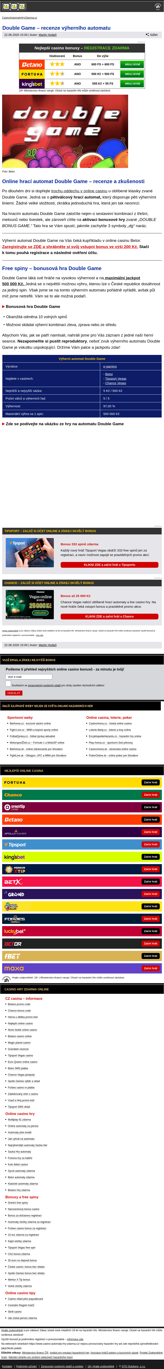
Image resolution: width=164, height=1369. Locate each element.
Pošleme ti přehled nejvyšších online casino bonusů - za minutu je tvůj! (65, 669)
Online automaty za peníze (23, 1126)
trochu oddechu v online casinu (79, 191)
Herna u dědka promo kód (23, 1017)
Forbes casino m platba (21, 1087)
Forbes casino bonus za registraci (27, 1228)
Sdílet (152, 35)
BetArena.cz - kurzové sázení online (30, 723)
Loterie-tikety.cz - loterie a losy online (110, 729)
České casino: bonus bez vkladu (26, 1266)
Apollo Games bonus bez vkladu (26, 1273)
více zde (39, 635)
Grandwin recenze (18, 1049)
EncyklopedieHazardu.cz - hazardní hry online (115, 736)
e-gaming (110, 366)
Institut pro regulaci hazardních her (69, 1352)
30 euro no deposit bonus (22, 1260)
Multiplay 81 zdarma (19, 1119)
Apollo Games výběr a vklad (24, 1081)
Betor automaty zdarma (21, 1177)
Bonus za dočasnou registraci (24, 1215)
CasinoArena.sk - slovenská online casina (112, 749)
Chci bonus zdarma (19, 1254)
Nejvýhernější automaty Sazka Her (27, 1145)
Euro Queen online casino (22, 1061)
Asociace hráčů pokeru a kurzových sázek (114, 1352)
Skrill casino (15, 1311)
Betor (109, 374)
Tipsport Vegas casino (20, 1055)
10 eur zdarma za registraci (23, 1234)
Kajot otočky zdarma (19, 1241)
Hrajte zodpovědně (10, 631)
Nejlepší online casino (20, 1023)
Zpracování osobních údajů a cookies (62, 1366)
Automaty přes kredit (19, 1132)
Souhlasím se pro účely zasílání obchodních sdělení (58, 685)
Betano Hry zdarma (19, 1190)
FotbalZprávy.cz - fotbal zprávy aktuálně (32, 736)
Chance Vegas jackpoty (21, 1074)
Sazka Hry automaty (19, 1151)
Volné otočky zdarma (20, 1286)
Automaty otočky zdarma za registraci (29, 1221)
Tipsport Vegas (116, 378)
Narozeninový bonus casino (23, 1209)
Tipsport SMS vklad (19, 1106)
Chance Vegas (115, 383)
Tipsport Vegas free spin (21, 1247)
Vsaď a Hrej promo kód (21, 1100)
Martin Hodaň (48, 35)
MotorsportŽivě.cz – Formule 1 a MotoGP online (37, 742)
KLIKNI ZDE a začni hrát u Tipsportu (109, 564)
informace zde (75, 1339)
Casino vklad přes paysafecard (25, 1298)
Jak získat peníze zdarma (22, 1318)
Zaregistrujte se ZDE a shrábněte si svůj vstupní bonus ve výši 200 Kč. (70, 246)
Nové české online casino (22, 1029)
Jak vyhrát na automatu (21, 1138)
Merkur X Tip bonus (19, 1279)
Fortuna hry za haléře (20, 1158)
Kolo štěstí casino (18, 1164)
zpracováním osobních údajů (44, 685)
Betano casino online (20, 1036)
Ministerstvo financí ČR (35, 1352)
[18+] (158, 6)
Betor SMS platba (18, 1068)
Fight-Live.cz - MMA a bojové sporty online (34, 729)
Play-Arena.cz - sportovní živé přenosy (111, 742)
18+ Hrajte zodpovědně (101, 1366)
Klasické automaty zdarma (23, 1183)
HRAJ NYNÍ (132, 64)
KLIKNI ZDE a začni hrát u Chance (109, 616)
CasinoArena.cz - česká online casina (110, 723)
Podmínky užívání (26, 1366)
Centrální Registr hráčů (21, 1305)
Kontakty (7, 1366)
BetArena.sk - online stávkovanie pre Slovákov (36, 749)
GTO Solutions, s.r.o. (133, 1366)
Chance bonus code (19, 1010)
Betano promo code (19, 1004)
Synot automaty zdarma (21, 1170)
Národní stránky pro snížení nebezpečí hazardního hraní (41, 1357)
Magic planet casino (19, 1042)
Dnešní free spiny (18, 1202)
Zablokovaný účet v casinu (23, 1094)
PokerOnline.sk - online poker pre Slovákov (113, 755)
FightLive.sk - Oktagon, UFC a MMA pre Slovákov (38, 755)
